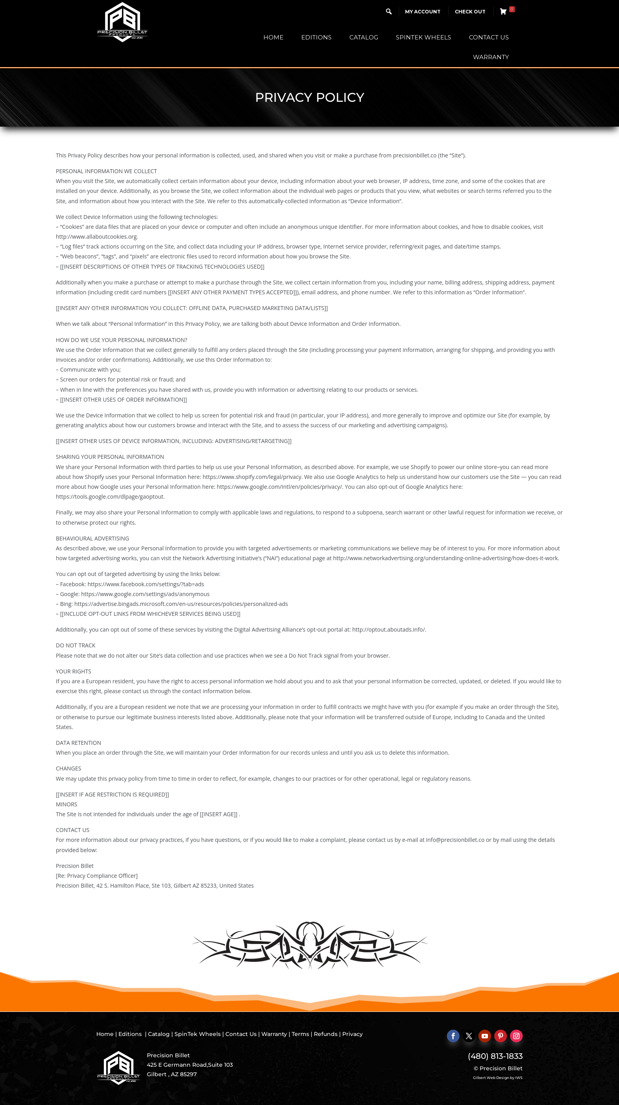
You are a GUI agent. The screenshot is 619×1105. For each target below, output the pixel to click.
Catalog (363, 37)
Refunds (326, 1034)
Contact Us (489, 37)
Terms (300, 1034)
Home (273, 37)
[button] (389, 11)
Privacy (352, 1034)
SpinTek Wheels (423, 37)
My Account (423, 12)
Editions (316, 37)
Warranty (491, 57)
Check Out (470, 12)
